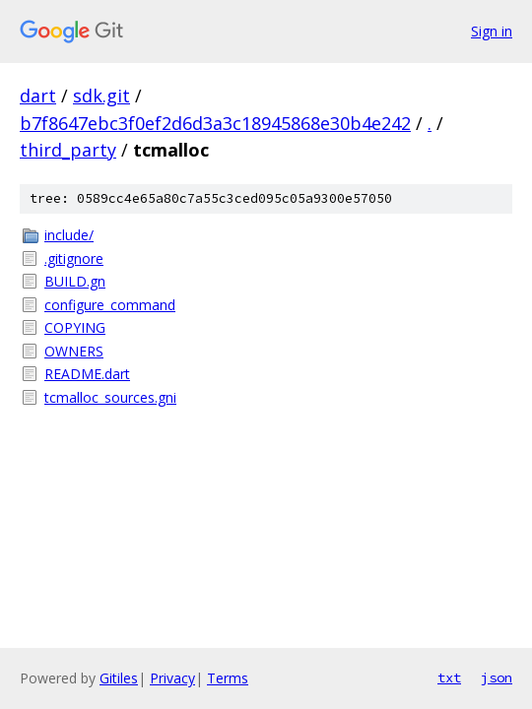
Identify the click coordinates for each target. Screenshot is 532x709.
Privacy (172, 678)
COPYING (74, 327)
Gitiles (119, 678)
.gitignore (73, 258)
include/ (69, 235)
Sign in (491, 31)
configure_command (109, 304)
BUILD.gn (74, 281)
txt (449, 677)
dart (38, 95)
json (496, 677)
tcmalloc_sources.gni (110, 397)
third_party (68, 149)
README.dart (87, 373)
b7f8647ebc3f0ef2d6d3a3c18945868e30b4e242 (215, 123)
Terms (227, 678)
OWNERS (73, 351)
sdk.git (101, 95)
